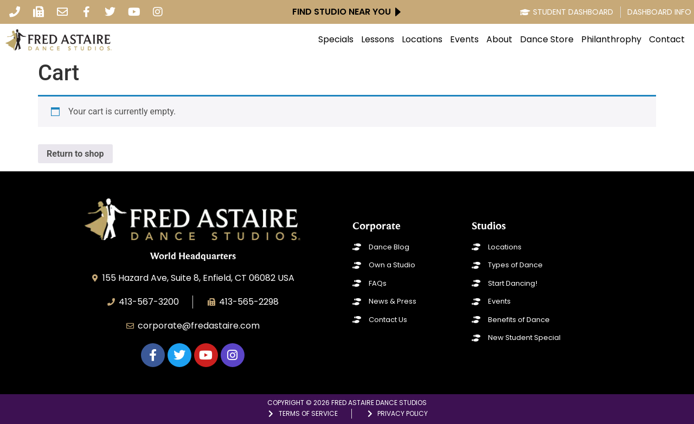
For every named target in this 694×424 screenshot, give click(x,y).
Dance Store (547, 39)
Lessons (377, 39)
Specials (336, 39)
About (499, 39)
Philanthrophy (611, 39)
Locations (422, 39)
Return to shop (75, 154)
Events (464, 39)
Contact (667, 39)
